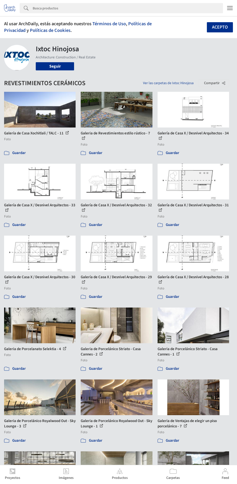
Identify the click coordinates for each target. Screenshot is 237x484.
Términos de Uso (109, 23)
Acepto (220, 27)
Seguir (55, 66)
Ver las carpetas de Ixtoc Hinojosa (168, 83)
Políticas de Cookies (50, 30)
